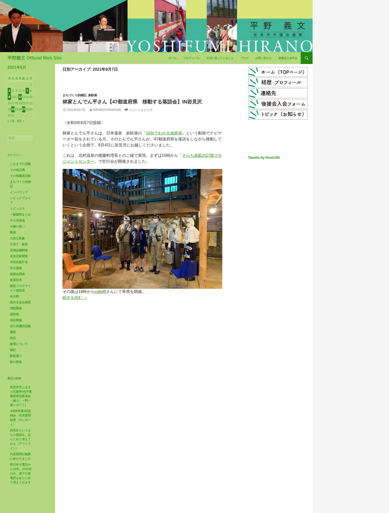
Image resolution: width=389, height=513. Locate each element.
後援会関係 (17, 274)
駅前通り (16, 356)
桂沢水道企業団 (20, 302)
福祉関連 (16, 320)
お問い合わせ (263, 58)
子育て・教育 (19, 244)
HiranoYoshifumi (107, 110)
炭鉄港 (92, 95)
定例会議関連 (19, 250)
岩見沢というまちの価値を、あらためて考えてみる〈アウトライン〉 (20, 439)
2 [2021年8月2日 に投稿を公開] (9, 91)
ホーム (172, 58)
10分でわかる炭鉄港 (164, 133)
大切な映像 (17, 238)
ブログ (244, 58)
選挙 (13, 332)
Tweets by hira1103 (264, 158)
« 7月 (11, 121)
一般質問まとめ (20, 214)
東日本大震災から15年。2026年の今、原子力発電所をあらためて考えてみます (21, 473)
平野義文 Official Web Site (34, 58)
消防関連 (16, 308)
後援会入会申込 (287, 58)
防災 (13, 338)
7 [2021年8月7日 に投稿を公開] (27, 91)
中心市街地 (17, 220)
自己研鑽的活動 (20, 326)
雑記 (13, 350)
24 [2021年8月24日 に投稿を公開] (12, 109)
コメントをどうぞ (141, 110)
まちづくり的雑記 (74, 95)
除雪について (19, 344)
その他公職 (17, 170)
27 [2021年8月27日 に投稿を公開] (23, 109)
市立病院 (16, 268)
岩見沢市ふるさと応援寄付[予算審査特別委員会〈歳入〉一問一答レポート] (21, 396)
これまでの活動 (20, 164)
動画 (13, 232)
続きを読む (75, 297)
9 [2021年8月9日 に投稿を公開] (9, 97)
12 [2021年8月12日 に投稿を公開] (20, 97)
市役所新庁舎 (19, 262)
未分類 (14, 296)
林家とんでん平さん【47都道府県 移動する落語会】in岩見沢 (132, 101)
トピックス (17, 208)
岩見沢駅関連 (19, 256)
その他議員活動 (20, 176)
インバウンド (19, 192)
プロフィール (191, 58)
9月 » (20, 121)
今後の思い (17, 226)
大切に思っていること (220, 58)
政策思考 (16, 280)
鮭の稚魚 (16, 362)
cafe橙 (100, 291)
